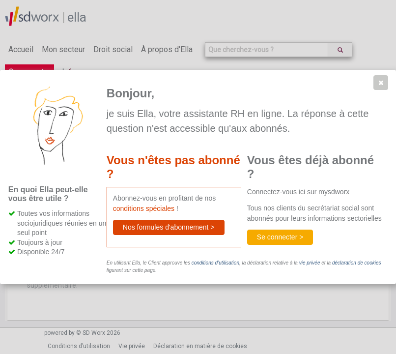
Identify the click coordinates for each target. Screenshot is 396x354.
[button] (380, 82)
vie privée (309, 263)
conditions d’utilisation (215, 263)
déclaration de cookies (356, 263)
